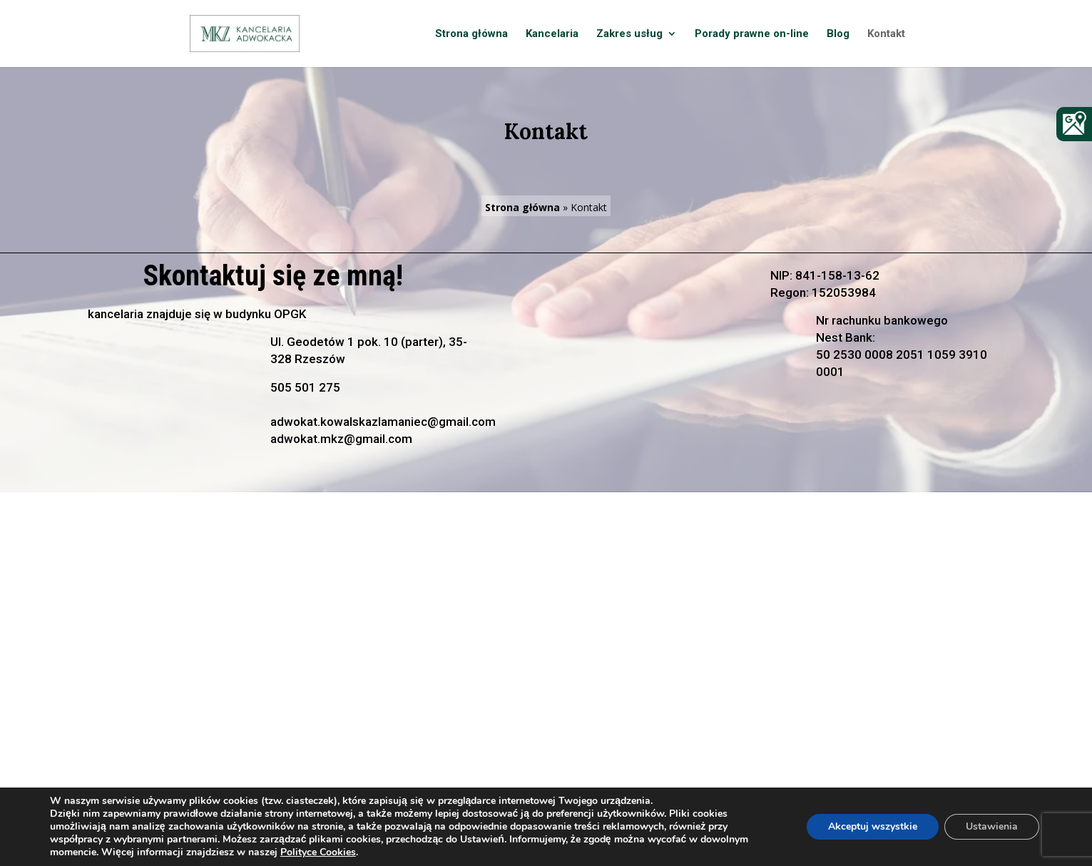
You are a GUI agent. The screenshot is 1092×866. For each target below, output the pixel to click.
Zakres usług (629, 34)
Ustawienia (992, 826)
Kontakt (886, 34)
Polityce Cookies (318, 852)
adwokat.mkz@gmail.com (341, 439)
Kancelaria (552, 34)
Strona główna (471, 34)
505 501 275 (305, 387)
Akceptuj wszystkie (872, 826)
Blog (838, 34)
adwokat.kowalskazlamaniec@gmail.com (383, 421)
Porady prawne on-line (752, 34)
